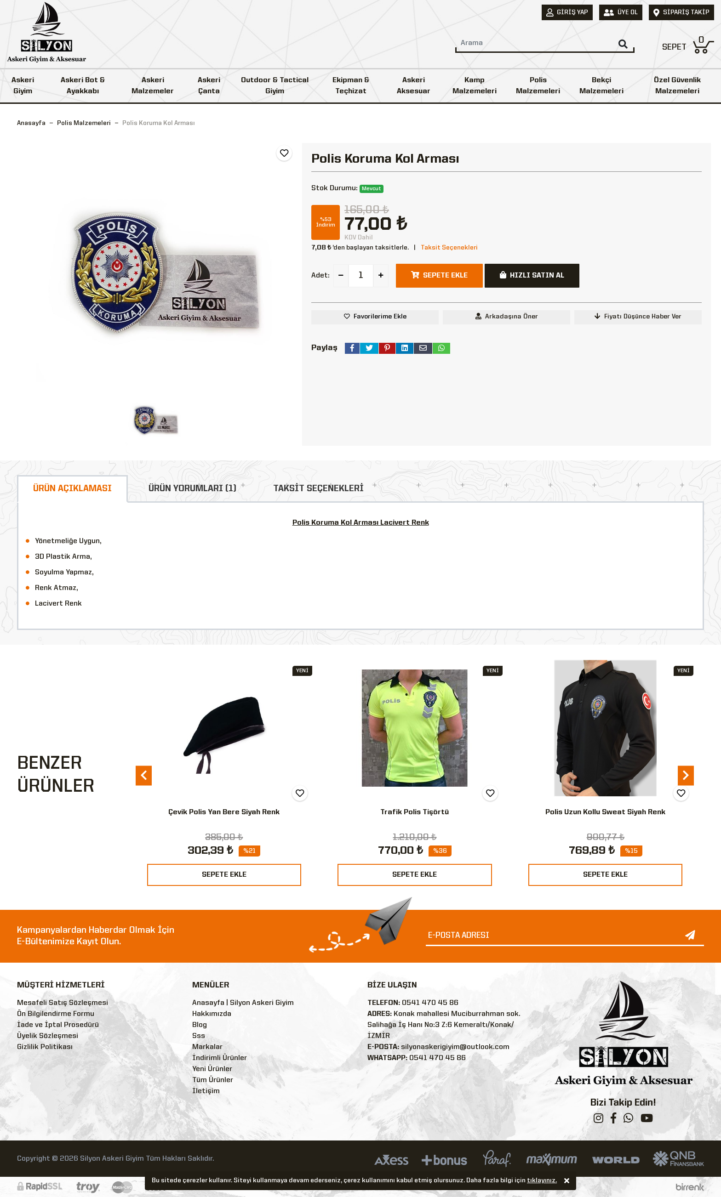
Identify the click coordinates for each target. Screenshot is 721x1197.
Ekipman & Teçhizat (350, 86)
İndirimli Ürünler (219, 1058)
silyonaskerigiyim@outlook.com (455, 1047)
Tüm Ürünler (212, 1080)
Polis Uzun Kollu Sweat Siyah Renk (605, 812)
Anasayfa (31, 123)
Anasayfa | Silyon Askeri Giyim (243, 1003)
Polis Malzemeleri (538, 86)
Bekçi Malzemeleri (601, 86)
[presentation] (144, 775)
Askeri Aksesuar (413, 86)
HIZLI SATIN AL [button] (532, 275)
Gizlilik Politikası (45, 1047)
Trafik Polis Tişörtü (414, 812)
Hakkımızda (211, 1014)
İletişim (206, 1091)
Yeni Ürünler (212, 1069)
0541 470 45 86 (430, 1003)
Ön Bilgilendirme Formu (55, 1014)
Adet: (320, 275)
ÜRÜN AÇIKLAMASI (72, 489)
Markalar (207, 1047)
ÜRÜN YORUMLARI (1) (192, 489)
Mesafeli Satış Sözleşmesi (62, 1003)
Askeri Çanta (209, 86)
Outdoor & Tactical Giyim (275, 86)
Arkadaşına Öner (506, 316)
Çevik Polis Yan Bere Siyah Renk (224, 812)
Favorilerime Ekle (380, 316)
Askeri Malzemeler (153, 86)
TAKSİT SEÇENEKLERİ (318, 489)
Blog (199, 1025)
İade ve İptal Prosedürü (58, 1025)
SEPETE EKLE (224, 875)
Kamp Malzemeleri (474, 86)
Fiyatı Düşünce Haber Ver (638, 316)
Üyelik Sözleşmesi (47, 1036)
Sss (198, 1036)
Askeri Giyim (22, 86)
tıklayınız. (542, 1182)
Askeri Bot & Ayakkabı (83, 86)
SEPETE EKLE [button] (439, 275)
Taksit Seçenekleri (449, 247)
